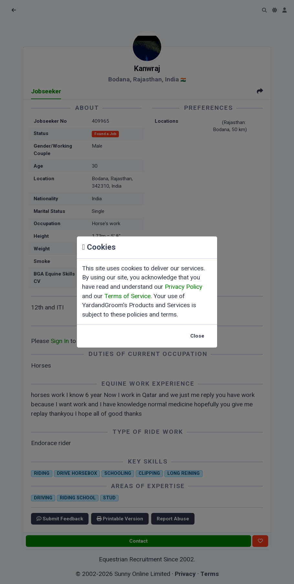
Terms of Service (127, 296)
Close (197, 336)
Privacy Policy (183, 286)
